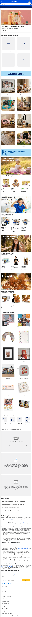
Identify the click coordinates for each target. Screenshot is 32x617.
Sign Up (26, 580)
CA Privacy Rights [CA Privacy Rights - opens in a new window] (5, 608)
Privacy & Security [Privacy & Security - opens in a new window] (5, 606)
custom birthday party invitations (6, 566)
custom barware (27, 559)
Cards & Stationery (27, 6)
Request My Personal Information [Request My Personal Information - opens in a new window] (7, 613)
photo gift (13, 574)
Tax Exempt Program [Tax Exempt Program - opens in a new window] (5, 601)
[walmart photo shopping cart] (29, 2)
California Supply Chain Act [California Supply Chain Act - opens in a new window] (6, 610)
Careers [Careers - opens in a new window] (3, 589)
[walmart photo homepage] (15, 2)
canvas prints (6, 523)
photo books (10, 519)
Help (2, 594)
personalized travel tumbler (23, 548)
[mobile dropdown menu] (2, 2)
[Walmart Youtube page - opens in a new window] (9, 583)
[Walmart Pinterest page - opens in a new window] (6, 583)
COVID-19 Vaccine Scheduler (7, 596)
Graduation (11, 6)
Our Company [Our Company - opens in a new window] (4, 591)
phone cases (12, 523)
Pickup (20, 6)
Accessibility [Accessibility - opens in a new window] (4, 599)
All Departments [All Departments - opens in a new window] (4, 586)
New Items (6, 6)
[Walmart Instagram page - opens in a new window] (11, 583)
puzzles (2, 523)
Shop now (4, 30)
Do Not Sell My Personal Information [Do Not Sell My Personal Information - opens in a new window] (8, 611)
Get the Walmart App (5, 603)
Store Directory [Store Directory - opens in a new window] (4, 588)
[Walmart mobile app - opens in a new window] (27, 583)
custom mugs (24, 522)
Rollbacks (2, 6)
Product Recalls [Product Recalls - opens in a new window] (4, 598)
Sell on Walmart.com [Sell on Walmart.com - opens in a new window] (5, 593)
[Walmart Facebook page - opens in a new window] (2, 583)
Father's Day (16, 6)
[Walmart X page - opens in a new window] (4, 583)
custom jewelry (16, 535)
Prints (23, 6)
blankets (28, 522)
